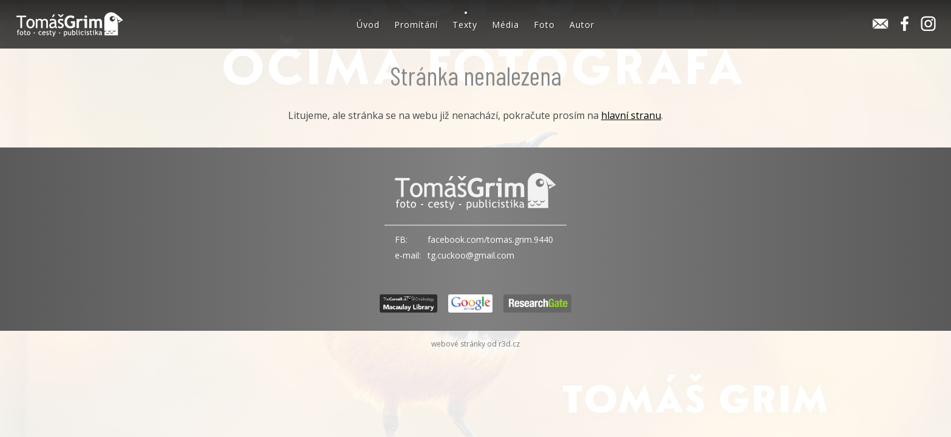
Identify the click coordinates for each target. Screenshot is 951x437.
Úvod (368, 24)
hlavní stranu (631, 115)
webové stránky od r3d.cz (475, 344)
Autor (582, 24)
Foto (544, 24)
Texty (464, 24)
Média (505, 24)
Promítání (416, 24)
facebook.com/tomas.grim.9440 (490, 239)
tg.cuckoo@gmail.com (471, 255)
